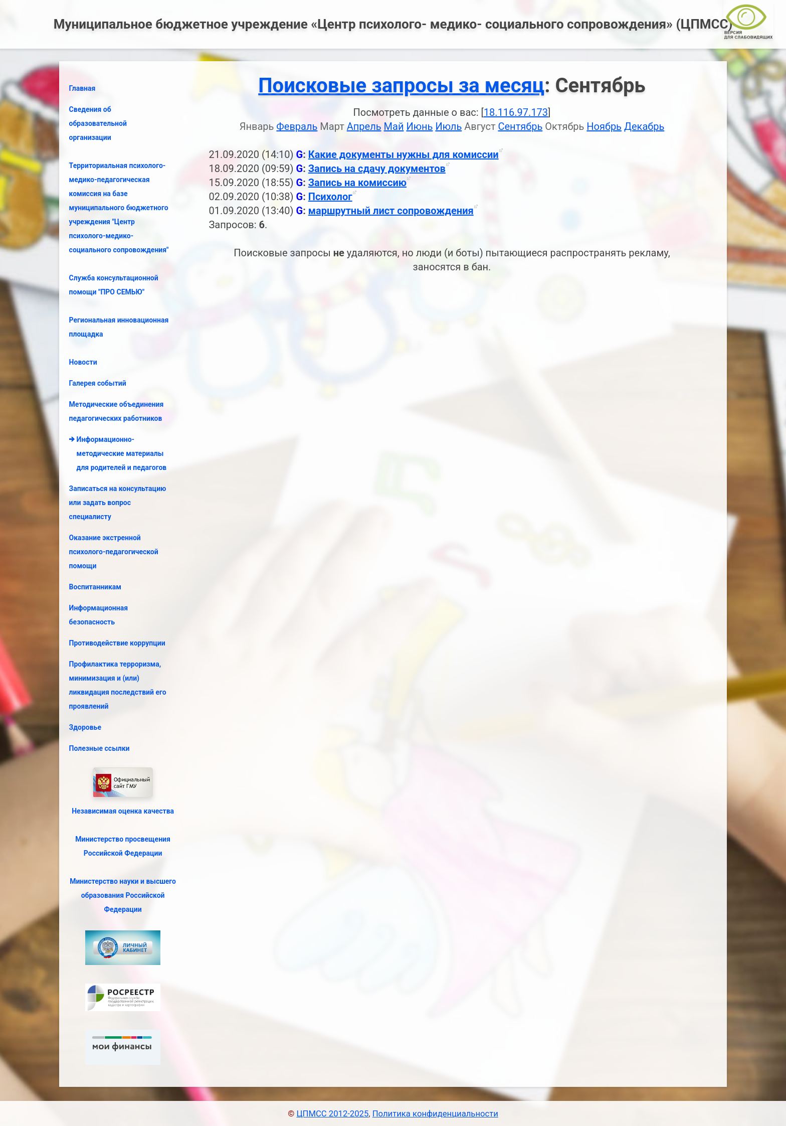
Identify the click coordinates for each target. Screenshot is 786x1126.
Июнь (419, 126)
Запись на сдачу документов (377, 169)
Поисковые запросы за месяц (401, 85)
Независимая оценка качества (123, 811)
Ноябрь (604, 126)
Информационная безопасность (98, 615)
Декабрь (644, 126)
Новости (83, 362)
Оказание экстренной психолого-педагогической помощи (113, 552)
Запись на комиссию (357, 183)
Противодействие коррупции (117, 643)
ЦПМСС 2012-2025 (332, 1113)
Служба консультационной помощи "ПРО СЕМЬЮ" (113, 285)
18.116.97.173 (516, 112)
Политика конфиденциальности (435, 1113)
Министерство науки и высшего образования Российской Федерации (123, 895)
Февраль (296, 126)
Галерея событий (97, 383)
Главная (82, 88)
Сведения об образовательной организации (98, 123)
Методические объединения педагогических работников (116, 411)
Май (394, 126)
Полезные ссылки (99, 748)
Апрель (364, 126)
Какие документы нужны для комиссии (403, 154)
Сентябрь (520, 126)
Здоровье (85, 727)
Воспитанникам (95, 587)
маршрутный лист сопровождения (391, 211)
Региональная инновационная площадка (119, 327)
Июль (448, 126)
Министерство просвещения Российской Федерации (122, 846)
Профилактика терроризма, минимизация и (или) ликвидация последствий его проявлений (117, 685)
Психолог (330, 197)
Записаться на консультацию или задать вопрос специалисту (117, 503)
